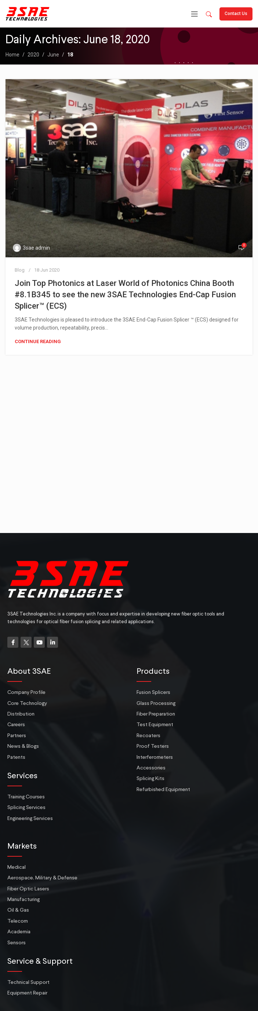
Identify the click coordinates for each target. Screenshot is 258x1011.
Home (12, 55)
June (53, 55)
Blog (20, 270)
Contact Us (236, 13)
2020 (33, 55)
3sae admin (36, 248)
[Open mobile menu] (194, 14)
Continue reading (38, 341)
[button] (209, 14)
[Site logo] (28, 13)
